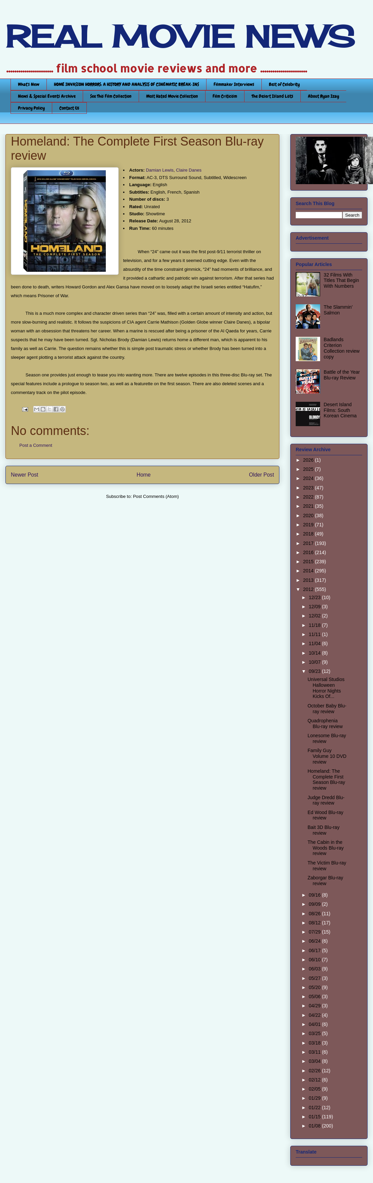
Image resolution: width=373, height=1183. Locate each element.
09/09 (315, 904)
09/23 (315, 671)
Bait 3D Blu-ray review (323, 830)
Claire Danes (188, 170)
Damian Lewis (160, 170)
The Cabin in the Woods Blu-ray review (326, 847)
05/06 (315, 996)
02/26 (315, 1070)
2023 (309, 487)
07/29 (315, 932)
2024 (309, 478)
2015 (309, 561)
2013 (309, 580)
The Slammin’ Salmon (338, 309)
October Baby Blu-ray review (327, 708)
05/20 (315, 987)
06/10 (315, 959)
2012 (309, 589)
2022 (309, 497)
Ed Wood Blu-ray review (325, 815)
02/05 (315, 1089)
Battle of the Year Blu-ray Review (342, 374)
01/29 (315, 1098)
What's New (28, 84)
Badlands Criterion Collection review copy (342, 348)
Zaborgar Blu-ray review (325, 880)
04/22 (315, 1015)
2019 (309, 524)
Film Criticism (225, 96)
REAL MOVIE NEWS (180, 36)
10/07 (315, 662)
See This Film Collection (111, 96)
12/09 (315, 606)
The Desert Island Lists (272, 96)
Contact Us (69, 108)
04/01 (315, 1024)
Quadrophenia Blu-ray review (325, 723)
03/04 (315, 1061)
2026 (309, 460)
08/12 (315, 922)
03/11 (315, 1052)
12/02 (315, 615)
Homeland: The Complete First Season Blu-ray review (326, 779)
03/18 (315, 1043)
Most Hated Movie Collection (172, 96)
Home (144, 475)
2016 (309, 552)
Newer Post (24, 475)
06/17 (315, 950)
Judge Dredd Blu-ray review (326, 800)
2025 (309, 469)
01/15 (315, 1116)
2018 (309, 533)
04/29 (315, 1005)
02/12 (315, 1079)
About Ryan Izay (323, 96)
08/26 (315, 913)
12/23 (315, 597)
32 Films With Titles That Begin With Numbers (341, 280)
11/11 (315, 634)
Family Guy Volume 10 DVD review (327, 756)
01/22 (315, 1107)
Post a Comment (35, 445)
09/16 (315, 895)
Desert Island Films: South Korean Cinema (340, 410)
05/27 (315, 978)
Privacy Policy (31, 108)
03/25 (315, 1033)
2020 (309, 515)
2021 (309, 506)
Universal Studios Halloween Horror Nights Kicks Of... (326, 688)
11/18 (315, 625)
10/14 (315, 653)
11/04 (315, 643)
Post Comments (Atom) (156, 496)
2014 (309, 570)
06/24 (315, 941)
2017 (309, 543)
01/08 (315, 1126)
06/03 (315, 968)
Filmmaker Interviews (234, 84)
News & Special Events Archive (47, 96)
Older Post (261, 475)
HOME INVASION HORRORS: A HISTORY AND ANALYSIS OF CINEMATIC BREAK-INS (126, 84)
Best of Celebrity (284, 84)
